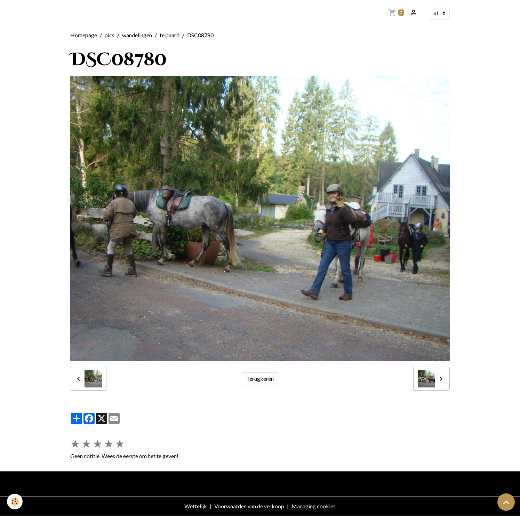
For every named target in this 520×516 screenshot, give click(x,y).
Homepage (83, 35)
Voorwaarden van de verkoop (249, 506)
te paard (169, 35)
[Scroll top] (506, 502)
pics (109, 35)
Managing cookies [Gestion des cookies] (313, 506)
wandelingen (137, 35)
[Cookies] (15, 501)
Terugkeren (260, 378)
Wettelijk (195, 506)
